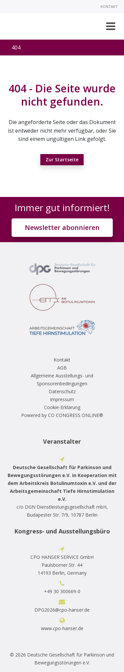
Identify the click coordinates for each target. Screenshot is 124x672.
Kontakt (109, 6)
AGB (62, 368)
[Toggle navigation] (110, 26)
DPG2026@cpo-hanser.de (62, 610)
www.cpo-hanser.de (62, 628)
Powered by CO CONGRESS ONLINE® (62, 415)
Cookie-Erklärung (62, 407)
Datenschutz (62, 391)
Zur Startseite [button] (62, 159)
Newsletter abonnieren (62, 227)
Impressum (62, 399)
